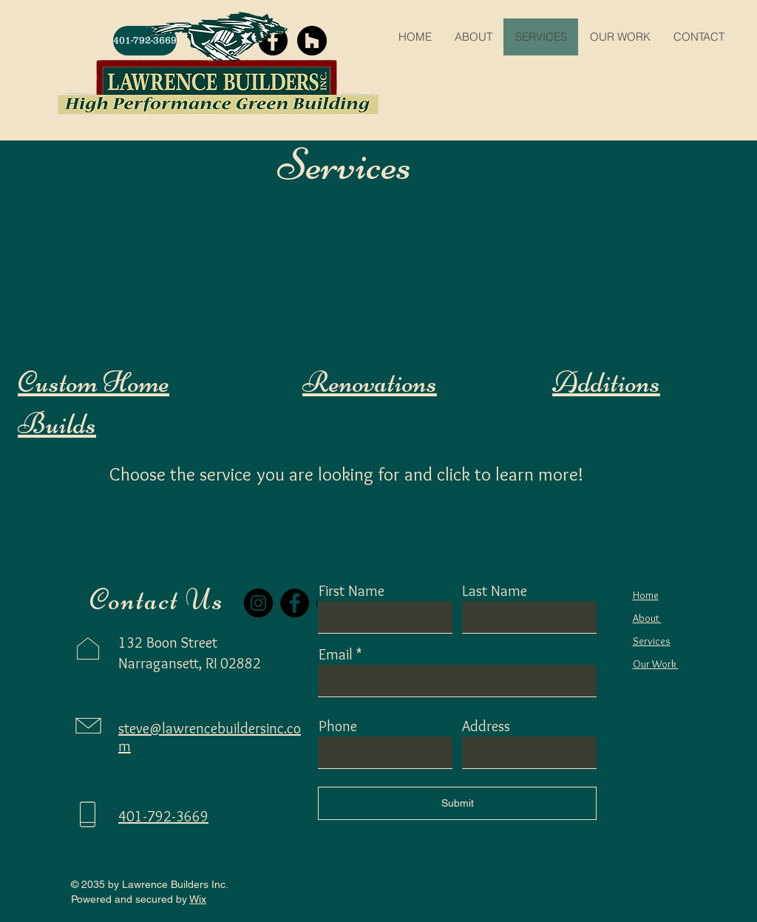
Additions (606, 382)
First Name (351, 590)
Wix (197, 899)
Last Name (494, 590)
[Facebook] (294, 603)
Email (336, 654)
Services (652, 641)
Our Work (656, 664)
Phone (338, 726)
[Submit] (457, 803)
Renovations (369, 382)
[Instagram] (258, 603)
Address (486, 726)
